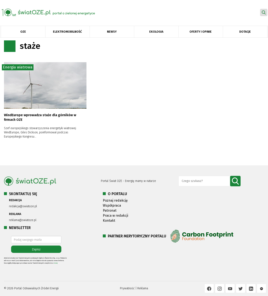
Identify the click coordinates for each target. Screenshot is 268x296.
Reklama (142, 288)
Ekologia (156, 31)
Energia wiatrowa (17, 67)
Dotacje (245, 31)
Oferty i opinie (200, 31)
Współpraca (112, 205)
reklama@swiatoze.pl (22, 220)
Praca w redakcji (115, 215)
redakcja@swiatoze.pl (23, 206)
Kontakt (109, 221)
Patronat (109, 210)
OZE (23, 31)
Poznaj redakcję (115, 200)
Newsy (112, 31)
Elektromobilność (67, 31)
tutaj (56, 263)
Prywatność (127, 288)
